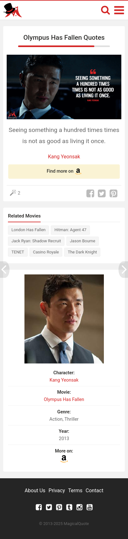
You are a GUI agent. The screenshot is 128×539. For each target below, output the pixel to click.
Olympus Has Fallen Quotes (63, 37)
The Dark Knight (82, 252)
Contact (94, 490)
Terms (75, 490)
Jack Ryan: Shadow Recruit (36, 240)
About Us (35, 490)
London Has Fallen (28, 229)
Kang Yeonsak (64, 157)
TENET (17, 252)
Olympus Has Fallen (64, 399)
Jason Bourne (82, 240)
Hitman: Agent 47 (70, 229)
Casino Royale (46, 252)
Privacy (57, 490)
